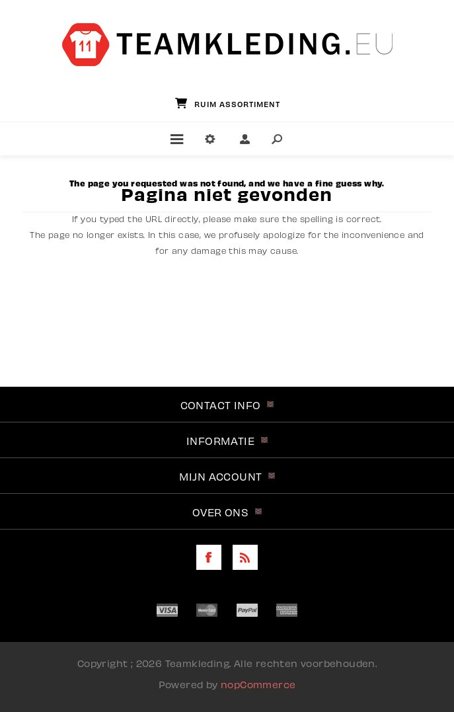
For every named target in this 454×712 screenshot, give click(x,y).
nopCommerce (258, 683)
